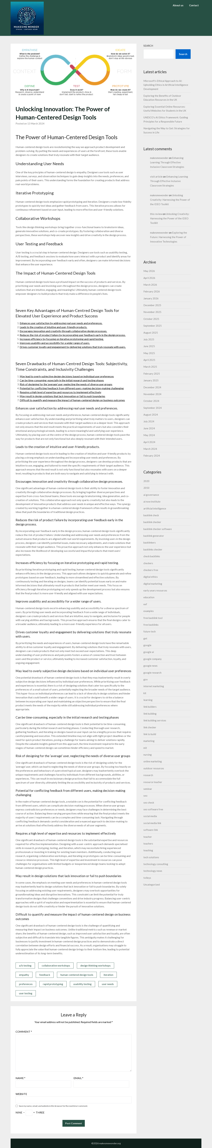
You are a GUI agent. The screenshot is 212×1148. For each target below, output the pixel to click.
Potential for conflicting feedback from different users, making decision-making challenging (72, 388)
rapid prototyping (53, 984)
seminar (147, 788)
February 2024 (151, 455)
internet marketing (153, 686)
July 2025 (148, 339)
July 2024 (148, 421)
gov (145, 679)
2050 (146, 487)
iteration (108, 974)
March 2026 (150, 284)
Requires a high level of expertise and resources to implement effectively (60, 392)
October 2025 (151, 318)
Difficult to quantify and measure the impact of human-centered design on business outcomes (72, 400)
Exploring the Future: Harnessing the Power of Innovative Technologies (168, 237)
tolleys (147, 877)
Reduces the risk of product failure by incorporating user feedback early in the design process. (73, 335)
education (148, 597)
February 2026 (151, 291)
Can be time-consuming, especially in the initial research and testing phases (62, 380)
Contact (194, 5)
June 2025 (149, 346)
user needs (108, 984)
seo (145, 795)
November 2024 (152, 394)
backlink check (151, 515)
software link (150, 829)
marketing (149, 740)
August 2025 (150, 332)
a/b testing (25, 965)
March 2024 (150, 448)
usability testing (82, 984)
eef (145, 604)
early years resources (155, 590)
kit (144, 693)
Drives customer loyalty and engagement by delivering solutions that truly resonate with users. (73, 346)
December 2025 (152, 305)
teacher (147, 836)
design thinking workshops (95, 965)
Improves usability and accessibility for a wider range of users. (55, 342)
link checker (149, 727)
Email (78, 1078)
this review (156, 213)
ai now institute (151, 501)
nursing (147, 754)
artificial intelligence (154, 508)
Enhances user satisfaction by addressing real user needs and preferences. (61, 323)
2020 (146, 481)
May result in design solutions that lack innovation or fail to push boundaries (62, 396)
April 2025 (149, 359)
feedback (44, 974)
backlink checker (152, 522)
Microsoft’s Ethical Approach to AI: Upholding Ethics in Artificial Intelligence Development (165, 84)
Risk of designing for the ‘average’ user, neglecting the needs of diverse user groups (66, 384)
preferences (26, 984)
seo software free (153, 809)
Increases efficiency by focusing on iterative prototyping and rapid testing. (62, 339)
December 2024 (152, 387)
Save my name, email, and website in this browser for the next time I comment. (53, 1106)
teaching (148, 850)
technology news (152, 870)
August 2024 (150, 414)
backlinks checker (152, 549)
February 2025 (151, 373)
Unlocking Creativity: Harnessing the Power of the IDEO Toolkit (170, 200)
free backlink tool (152, 617)
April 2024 (149, 442)
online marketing (152, 761)
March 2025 (150, 366)
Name (20, 1078)
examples (148, 610)
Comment (24, 1031)
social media (150, 816)
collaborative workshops (56, 965)
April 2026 (149, 277)
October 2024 (151, 400)
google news (150, 665)
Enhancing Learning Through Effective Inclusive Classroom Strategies (167, 162)
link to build (149, 734)
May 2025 (149, 353)
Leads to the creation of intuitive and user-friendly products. (53, 327)
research (148, 775)
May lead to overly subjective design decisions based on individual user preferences (67, 376)
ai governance (151, 494)
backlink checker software (157, 528)
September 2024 (152, 407)
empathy (24, 974)
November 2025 (152, 311)
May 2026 (149, 270)
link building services (154, 720)
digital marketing (152, 583)
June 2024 (149, 428)
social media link (152, 823)
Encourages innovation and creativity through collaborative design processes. (63, 331)
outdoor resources (153, 768)
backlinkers (149, 542)
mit (145, 747)
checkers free (150, 569)
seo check (148, 802)
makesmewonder (159, 157)
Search (148, 45)
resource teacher (152, 782)
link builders (150, 706)
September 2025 (152, 325)
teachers (148, 843)
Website (21, 1093)
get (145, 638)
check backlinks (151, 556)
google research (152, 672)
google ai (148, 651)
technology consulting (155, 864)
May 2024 (149, 435)
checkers (148, 563)
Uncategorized (151, 884)
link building (150, 713)
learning (148, 699)
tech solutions (151, 857)
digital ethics (150, 576)
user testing (25, 993)
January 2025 (151, 380)
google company (152, 658)
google (147, 645)
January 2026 (151, 298)
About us (178, 5)
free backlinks (151, 624)
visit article (156, 176)
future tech (149, 631)
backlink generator (153, 535)
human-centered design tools (76, 974)
